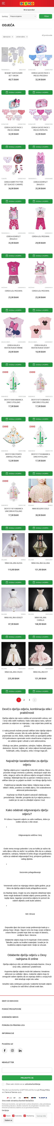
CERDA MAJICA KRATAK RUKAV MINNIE (13, 346)
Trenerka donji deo (6, 69)
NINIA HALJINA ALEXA (13, 563)
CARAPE (4, 178)
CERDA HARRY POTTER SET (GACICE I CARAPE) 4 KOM (13, 184)
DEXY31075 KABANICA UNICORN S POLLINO (40, 401)
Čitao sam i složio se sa (23, 1084)
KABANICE (4, 396)
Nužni (8, 1116)
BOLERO (31, 505)
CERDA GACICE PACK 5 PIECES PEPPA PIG (40, 128)
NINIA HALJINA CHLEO (13, 672)
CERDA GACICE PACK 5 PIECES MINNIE (13, 128)
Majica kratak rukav (6, 342)
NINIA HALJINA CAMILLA (40, 618)
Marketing (30, 1116)
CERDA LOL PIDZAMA (40, 236)
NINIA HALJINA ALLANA (40, 563)
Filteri (45, 16)
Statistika (18, 1116)
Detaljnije (5, 1110)
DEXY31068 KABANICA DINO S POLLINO (13, 401)
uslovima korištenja (32, 1084)
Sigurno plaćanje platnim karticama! (27, 10)
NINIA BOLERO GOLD (40, 509)
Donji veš (31, 69)
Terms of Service (11, 1092)
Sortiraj (5, 16)
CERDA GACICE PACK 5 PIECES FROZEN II (40, 74)
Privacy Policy (45, 1090)
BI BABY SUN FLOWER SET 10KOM (13, 74)
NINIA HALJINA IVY (40, 672)
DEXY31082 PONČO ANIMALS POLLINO (13, 455)
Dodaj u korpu (13, 92)
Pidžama (31, 233)
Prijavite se (27, 1078)
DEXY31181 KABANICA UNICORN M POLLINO (13, 510)
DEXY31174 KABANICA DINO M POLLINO (40, 455)
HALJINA (4, 560)
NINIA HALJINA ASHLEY (13, 617)
